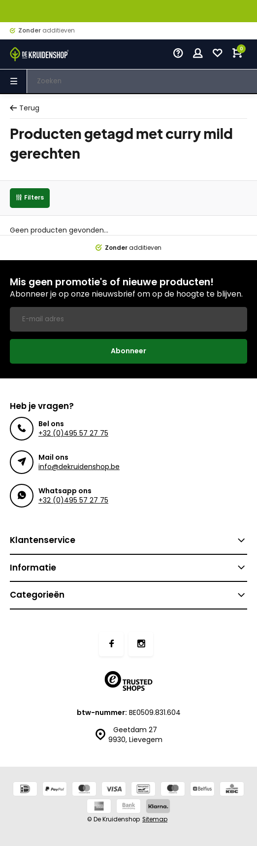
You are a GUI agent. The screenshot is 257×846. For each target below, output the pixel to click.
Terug (24, 108)
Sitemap (154, 819)
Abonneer (128, 351)
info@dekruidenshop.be (79, 467)
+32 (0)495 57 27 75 (73, 433)
